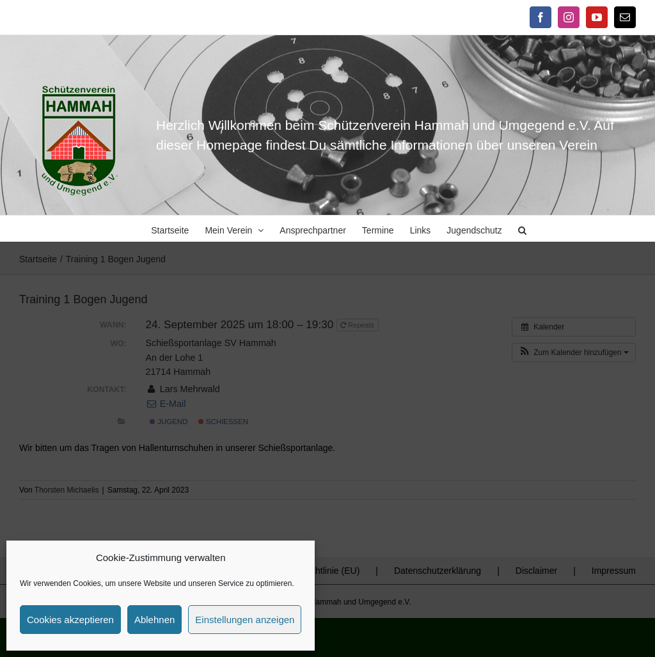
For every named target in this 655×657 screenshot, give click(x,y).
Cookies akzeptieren (70, 619)
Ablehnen (154, 619)
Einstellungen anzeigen (244, 619)
